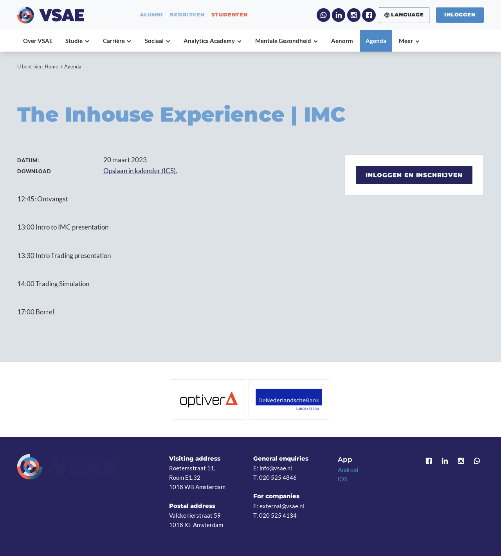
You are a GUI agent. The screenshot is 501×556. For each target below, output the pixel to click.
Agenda (72, 66)
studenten (229, 15)
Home (51, 66)
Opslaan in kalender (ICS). (140, 171)
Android (348, 469)
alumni (151, 15)
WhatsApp (323, 15)
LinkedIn (338, 15)
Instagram (353, 15)
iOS (342, 478)
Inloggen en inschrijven (414, 175)
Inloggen (459, 15)
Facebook (368, 15)
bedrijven (187, 15)
